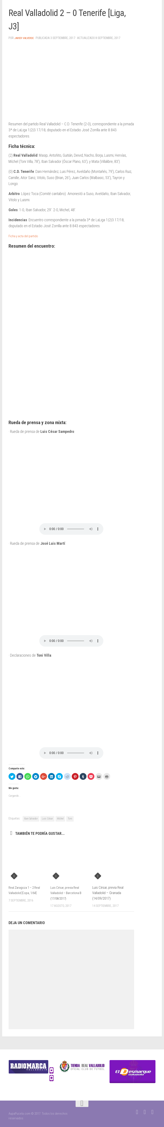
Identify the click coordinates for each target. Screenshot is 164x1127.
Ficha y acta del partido (26, 235)
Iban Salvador (31, 818)
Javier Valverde (25, 38)
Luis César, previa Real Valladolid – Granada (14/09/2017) (107, 892)
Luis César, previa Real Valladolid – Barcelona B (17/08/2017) (67, 892)
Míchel (60, 818)
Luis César (47, 818)
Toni (70, 818)
